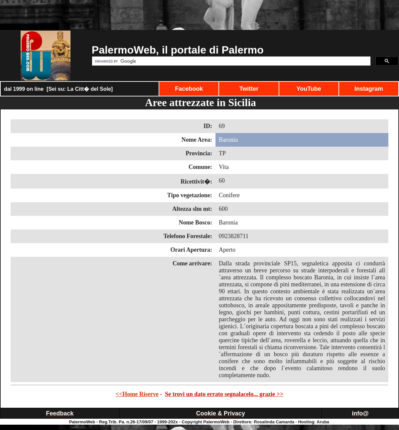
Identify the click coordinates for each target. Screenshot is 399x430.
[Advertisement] (199, 15)
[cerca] (230, 61)
